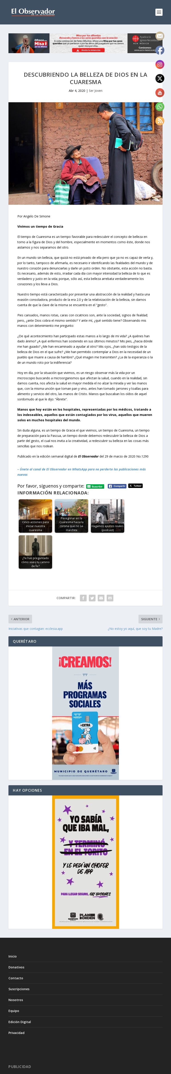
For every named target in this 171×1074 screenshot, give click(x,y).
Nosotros (15, 1000)
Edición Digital (19, 1022)
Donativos (16, 967)
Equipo (13, 1011)
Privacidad (16, 1033)
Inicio (12, 956)
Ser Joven (95, 90)
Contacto (15, 978)
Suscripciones (18, 989)
